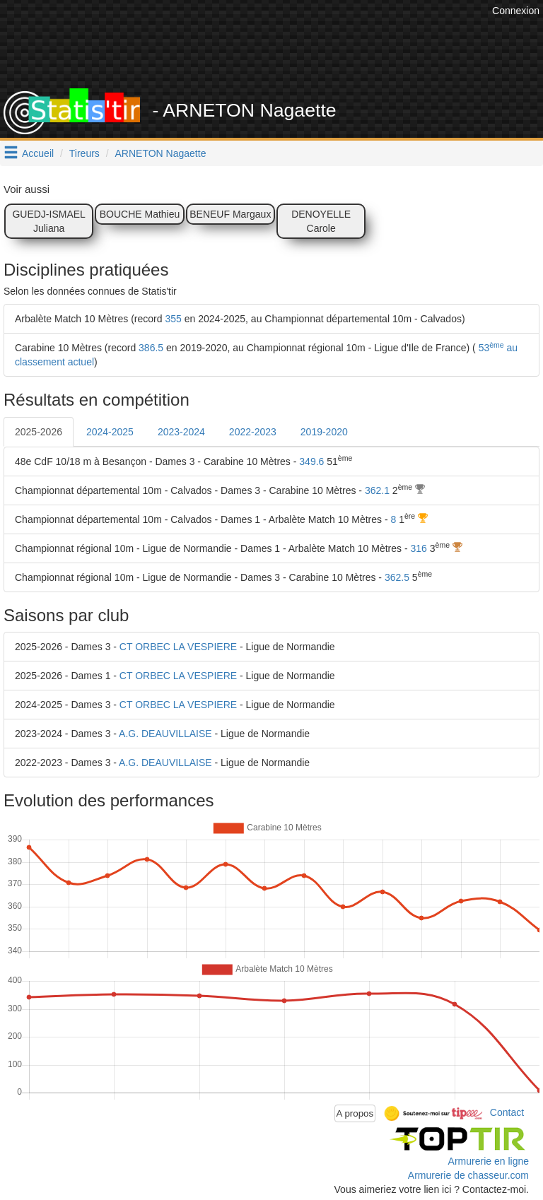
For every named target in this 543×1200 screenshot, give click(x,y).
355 (173, 318)
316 (419, 548)
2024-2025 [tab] (110, 431)
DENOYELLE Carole (321, 221)
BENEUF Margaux (230, 214)
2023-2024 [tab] (181, 431)
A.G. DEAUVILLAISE (165, 733)
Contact (507, 1112)
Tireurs (84, 153)
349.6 (311, 461)
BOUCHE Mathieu (140, 214)
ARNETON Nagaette (160, 153)
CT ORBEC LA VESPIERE (178, 646)
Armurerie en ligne (488, 1161)
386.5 (151, 347)
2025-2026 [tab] (38, 431)
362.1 (377, 490)
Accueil (38, 153)
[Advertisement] (282, 53)
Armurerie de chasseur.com (468, 1175)
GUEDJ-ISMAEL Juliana (48, 221)
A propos (355, 1113)
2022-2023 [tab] (252, 431)
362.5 (397, 577)
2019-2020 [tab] (324, 431)
